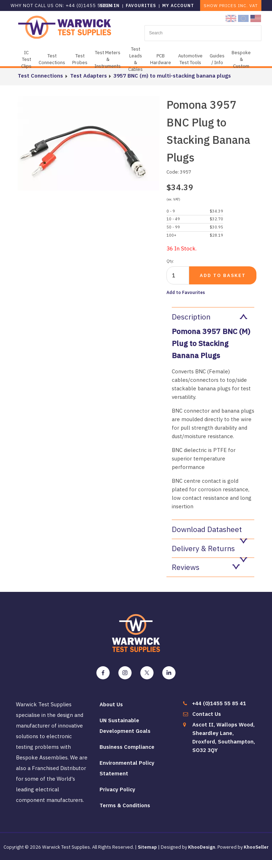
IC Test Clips (26, 59)
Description (209, 317)
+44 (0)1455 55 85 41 (219, 703)
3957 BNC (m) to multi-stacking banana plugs (171, 75)
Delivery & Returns (209, 550)
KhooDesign (201, 847)
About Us (111, 704)
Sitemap (147, 847)
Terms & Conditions (125, 805)
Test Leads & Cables (135, 59)
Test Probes (79, 59)
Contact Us (206, 714)
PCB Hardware (160, 59)
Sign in (110, 5)
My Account (178, 5)
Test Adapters (87, 75)
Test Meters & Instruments (108, 59)
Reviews (206, 567)
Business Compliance (127, 746)
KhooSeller (256, 847)
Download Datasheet (209, 531)
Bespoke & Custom (241, 59)
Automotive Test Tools (190, 59)
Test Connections (52, 59)
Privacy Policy (117, 789)
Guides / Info (217, 59)
